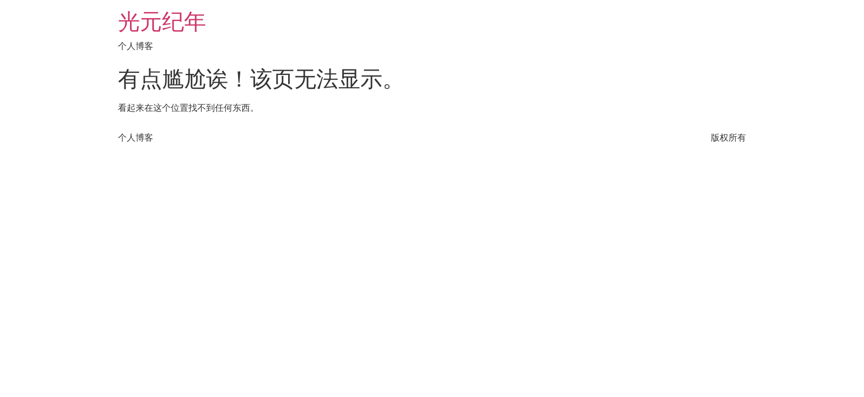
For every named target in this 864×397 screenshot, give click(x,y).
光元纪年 (162, 22)
